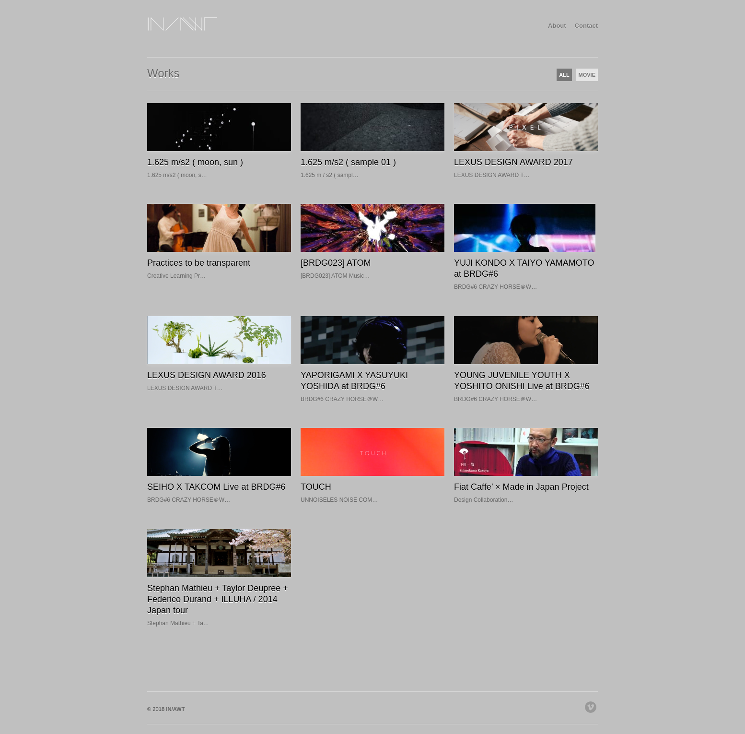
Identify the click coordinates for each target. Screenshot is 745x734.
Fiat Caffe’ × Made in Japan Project (521, 487)
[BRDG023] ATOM (336, 263)
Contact (586, 25)
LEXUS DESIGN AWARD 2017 (513, 162)
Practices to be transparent (198, 263)
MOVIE (587, 75)
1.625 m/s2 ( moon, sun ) (195, 162)
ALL (564, 75)
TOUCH (316, 487)
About (557, 25)
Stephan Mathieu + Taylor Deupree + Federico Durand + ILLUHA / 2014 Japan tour (217, 599)
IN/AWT (175, 709)
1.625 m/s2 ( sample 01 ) (348, 162)
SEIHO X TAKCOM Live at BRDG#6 (216, 487)
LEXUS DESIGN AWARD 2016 (206, 375)
